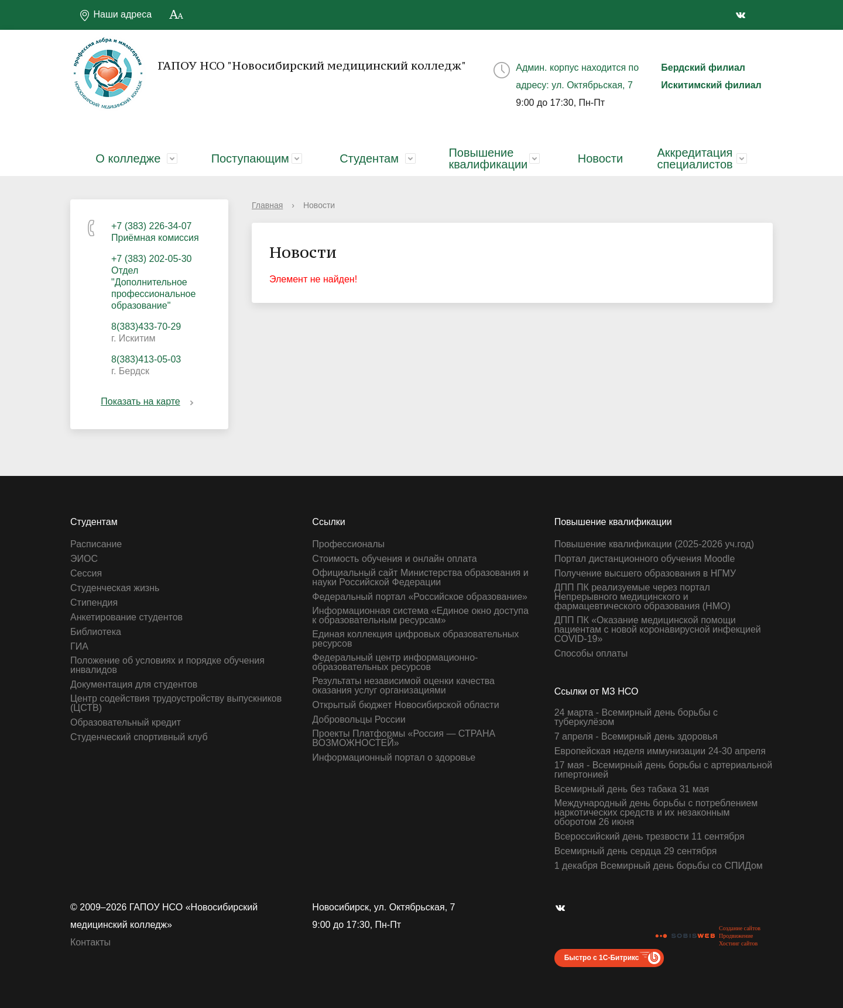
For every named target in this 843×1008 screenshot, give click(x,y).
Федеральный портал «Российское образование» (419, 597)
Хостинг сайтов (738, 943)
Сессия (86, 573)
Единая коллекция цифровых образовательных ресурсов (415, 639)
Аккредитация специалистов (694, 158)
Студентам (369, 158)
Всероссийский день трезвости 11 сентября (649, 836)
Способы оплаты (591, 653)
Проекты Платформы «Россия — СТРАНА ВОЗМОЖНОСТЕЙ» (403, 738)
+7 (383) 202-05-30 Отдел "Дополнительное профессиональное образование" (153, 282)
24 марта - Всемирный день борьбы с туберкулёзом (636, 717)
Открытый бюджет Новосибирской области (405, 705)
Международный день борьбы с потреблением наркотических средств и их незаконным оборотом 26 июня (656, 813)
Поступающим (250, 158)
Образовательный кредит (125, 722)
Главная (267, 205)
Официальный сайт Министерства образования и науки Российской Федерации (420, 577)
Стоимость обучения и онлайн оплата (394, 559)
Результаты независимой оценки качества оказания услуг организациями (403, 685)
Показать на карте (149, 401)
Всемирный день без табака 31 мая (632, 789)
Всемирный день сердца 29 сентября (635, 851)
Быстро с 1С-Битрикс (601, 958)
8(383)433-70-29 (146, 327)
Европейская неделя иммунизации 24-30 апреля (660, 751)
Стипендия (94, 602)
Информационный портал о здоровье (393, 757)
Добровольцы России (358, 719)
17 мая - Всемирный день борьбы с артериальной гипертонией (663, 770)
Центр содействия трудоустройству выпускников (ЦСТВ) (176, 703)
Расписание (96, 544)
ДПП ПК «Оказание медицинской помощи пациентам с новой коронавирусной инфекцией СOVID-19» (657, 630)
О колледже (127, 158)
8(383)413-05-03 (146, 359)
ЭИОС (84, 559)
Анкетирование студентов (126, 617)
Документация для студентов (133, 684)
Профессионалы (348, 544)
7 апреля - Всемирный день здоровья (636, 736)
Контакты (90, 942)
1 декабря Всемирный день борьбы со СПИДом (658, 866)
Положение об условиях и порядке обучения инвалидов (167, 665)
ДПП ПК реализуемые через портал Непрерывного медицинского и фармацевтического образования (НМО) (642, 597)
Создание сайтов (739, 928)
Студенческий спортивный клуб (139, 737)
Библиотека (95, 632)
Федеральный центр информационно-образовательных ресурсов (395, 662)
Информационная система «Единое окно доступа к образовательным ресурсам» (420, 615)
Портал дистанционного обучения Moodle (644, 559)
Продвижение (736, 936)
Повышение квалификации (487, 158)
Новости (600, 158)
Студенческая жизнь (114, 588)
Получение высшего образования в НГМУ (645, 573)
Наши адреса (115, 15)
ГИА (79, 646)
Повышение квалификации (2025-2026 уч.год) (654, 544)
